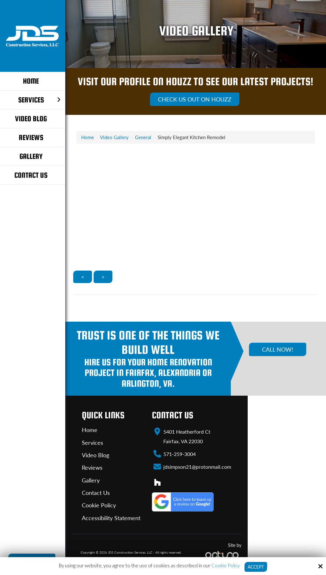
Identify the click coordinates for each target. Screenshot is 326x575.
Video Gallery (114, 137)
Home (87, 137)
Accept (256, 567)
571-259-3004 (179, 454)
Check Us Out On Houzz (194, 99)
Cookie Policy (224, 565)
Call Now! (277, 349)
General (143, 137)
